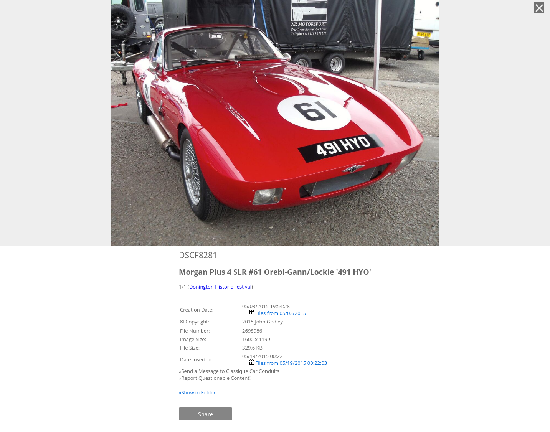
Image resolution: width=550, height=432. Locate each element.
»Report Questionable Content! (215, 377)
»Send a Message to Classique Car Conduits (230, 371)
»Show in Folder (197, 392)
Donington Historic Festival (220, 286)
